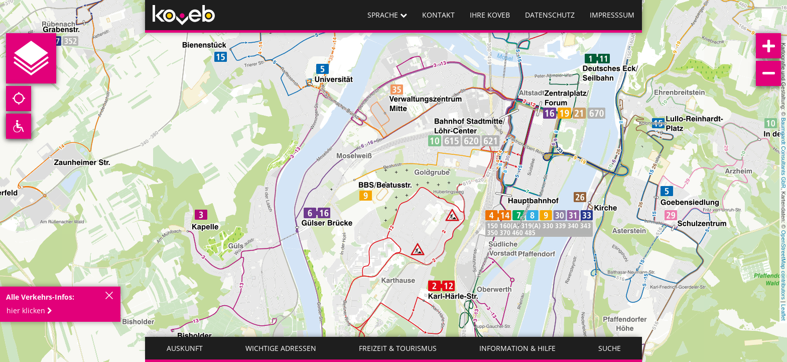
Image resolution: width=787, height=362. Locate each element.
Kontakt (438, 15)
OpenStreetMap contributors (783, 265)
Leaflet (783, 312)
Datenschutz (550, 15)
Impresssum (612, 15)
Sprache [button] (387, 15)
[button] (32, 310)
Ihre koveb (490, 15)
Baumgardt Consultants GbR (783, 153)
